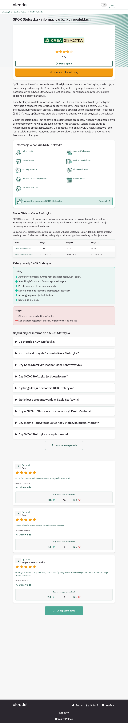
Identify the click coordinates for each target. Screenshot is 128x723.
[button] (64, 52)
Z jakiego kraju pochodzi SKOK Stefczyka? (46, 387)
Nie (76, 499)
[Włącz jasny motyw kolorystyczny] (104, 5)
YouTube (108, 705)
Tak (51, 499)
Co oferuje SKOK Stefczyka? (37, 341)
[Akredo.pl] (20, 4)
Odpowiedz (23, 487)
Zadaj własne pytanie (64, 445)
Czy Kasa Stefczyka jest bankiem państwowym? (50, 364)
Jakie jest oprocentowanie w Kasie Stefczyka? (49, 399)
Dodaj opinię (64, 63)
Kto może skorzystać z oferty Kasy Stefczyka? (49, 353)
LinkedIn (92, 705)
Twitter (77, 705)
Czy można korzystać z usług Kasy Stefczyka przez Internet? (59, 422)
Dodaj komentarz (64, 610)
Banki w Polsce (64, 719)
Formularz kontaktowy (64, 72)
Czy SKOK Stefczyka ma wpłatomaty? (43, 434)
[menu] (112, 5)
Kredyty (64, 712)
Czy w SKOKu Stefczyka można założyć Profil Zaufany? (55, 411)
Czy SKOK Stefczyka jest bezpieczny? (43, 376)
